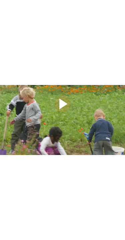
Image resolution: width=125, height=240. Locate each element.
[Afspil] (62, 110)
